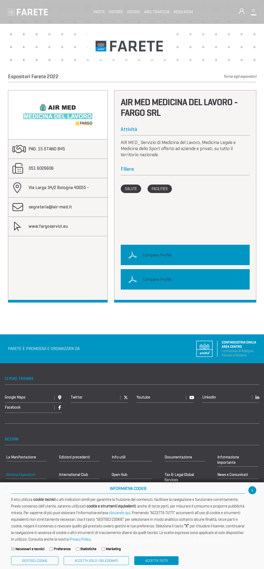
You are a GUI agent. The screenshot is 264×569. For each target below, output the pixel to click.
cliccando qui (119, 512)
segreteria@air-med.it (50, 207)
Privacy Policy (80, 539)
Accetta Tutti (156, 560)
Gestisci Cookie (34, 560)
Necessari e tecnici (29, 549)
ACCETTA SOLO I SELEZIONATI (96, 560)
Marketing (113, 549)
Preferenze (62, 549)
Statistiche (88, 549)
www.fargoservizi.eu (48, 226)
